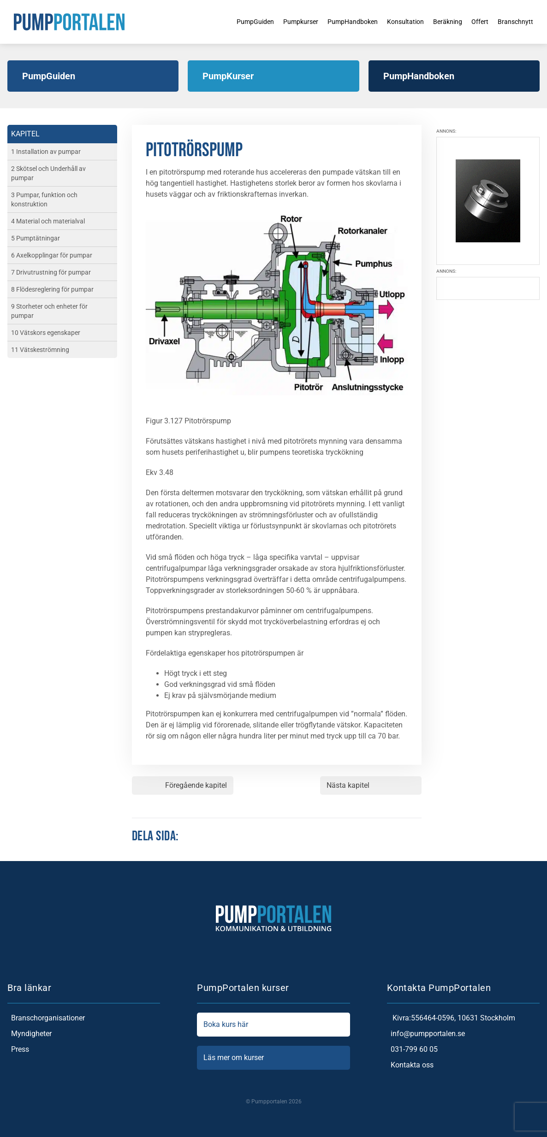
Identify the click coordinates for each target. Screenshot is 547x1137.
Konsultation (400, 21)
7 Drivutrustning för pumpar (51, 272)
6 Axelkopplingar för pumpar (51, 255)
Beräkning (446, 21)
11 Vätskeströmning (40, 349)
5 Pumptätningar (35, 238)
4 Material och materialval (48, 221)
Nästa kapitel (348, 785)
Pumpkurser (284, 21)
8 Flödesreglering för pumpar (52, 289)
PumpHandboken (342, 21)
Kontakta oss (410, 1065)
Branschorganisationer (46, 1018)
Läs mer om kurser (273, 1057)
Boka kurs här (273, 1024)
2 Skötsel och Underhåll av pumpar (48, 173)
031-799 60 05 (412, 1049)
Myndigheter (29, 1033)
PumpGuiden (235, 21)
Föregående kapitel (196, 785)
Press (18, 1049)
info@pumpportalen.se (426, 1033)
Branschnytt (520, 21)
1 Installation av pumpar (46, 151)
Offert (481, 21)
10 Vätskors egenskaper (45, 332)
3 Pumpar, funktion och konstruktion (44, 199)
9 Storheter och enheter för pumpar (49, 311)
